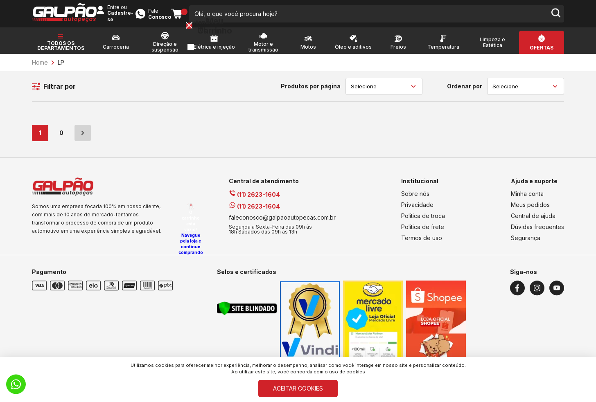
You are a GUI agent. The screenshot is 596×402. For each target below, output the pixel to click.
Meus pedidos (530, 210)
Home (40, 67)
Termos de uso (421, 243)
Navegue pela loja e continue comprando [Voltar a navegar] (565, 247)
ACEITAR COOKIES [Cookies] (298, 388)
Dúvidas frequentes (537, 232)
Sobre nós (415, 198)
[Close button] (564, 29)
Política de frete (422, 232)
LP (61, 67)
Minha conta (527, 198)
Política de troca (423, 221)
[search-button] (380, 16)
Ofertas (541, 53)
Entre (433, 13)
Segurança (525, 243)
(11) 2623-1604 (254, 199)
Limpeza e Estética (492, 48)
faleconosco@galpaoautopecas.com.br (282, 222)
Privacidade (417, 210)
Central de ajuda (533, 221)
